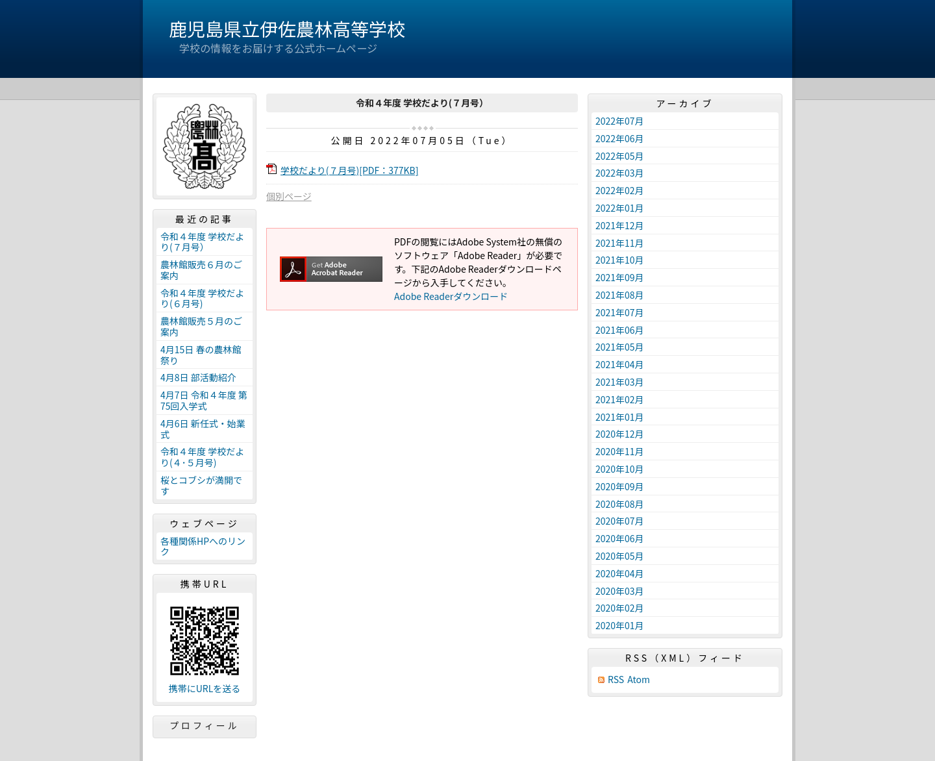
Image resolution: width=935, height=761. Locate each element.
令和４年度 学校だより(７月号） (202, 242)
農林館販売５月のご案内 (201, 326)
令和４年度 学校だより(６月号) (202, 298)
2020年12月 (619, 433)
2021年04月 (619, 364)
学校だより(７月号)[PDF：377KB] (349, 170)
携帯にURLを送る (205, 688)
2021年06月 (619, 329)
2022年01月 (619, 207)
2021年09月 (619, 277)
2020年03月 (619, 590)
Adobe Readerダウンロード (451, 296)
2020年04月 (619, 573)
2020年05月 (619, 555)
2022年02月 (619, 190)
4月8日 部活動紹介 (198, 377)
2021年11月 (619, 242)
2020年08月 (619, 503)
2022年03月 (619, 172)
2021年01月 (619, 416)
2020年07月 (619, 520)
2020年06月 (619, 538)
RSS (616, 679)
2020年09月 (619, 486)
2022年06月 (619, 138)
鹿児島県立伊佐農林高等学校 (287, 29)
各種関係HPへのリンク (202, 546)
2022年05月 (619, 155)
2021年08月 (619, 294)
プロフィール (204, 725)
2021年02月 (619, 399)
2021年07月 (619, 312)
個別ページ (289, 196)
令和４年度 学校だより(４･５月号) (202, 457)
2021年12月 (619, 225)
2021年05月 (619, 346)
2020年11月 (619, 451)
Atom (638, 679)
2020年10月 (619, 468)
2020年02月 (619, 607)
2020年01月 (619, 625)
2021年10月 (619, 259)
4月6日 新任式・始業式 (202, 429)
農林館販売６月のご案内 (201, 270)
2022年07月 (619, 120)
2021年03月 (619, 381)
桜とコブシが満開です (201, 485)
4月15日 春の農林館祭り (200, 355)
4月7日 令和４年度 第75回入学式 (203, 400)
